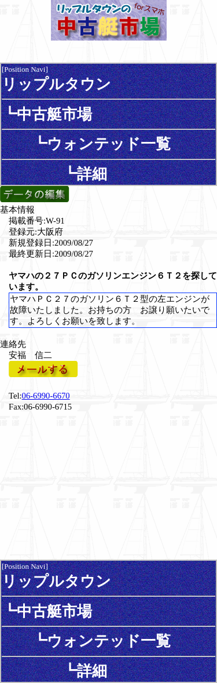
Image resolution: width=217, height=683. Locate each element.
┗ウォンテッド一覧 (86, 143)
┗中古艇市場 (47, 114)
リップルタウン (56, 84)
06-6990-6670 (46, 395)
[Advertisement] (109, 484)
